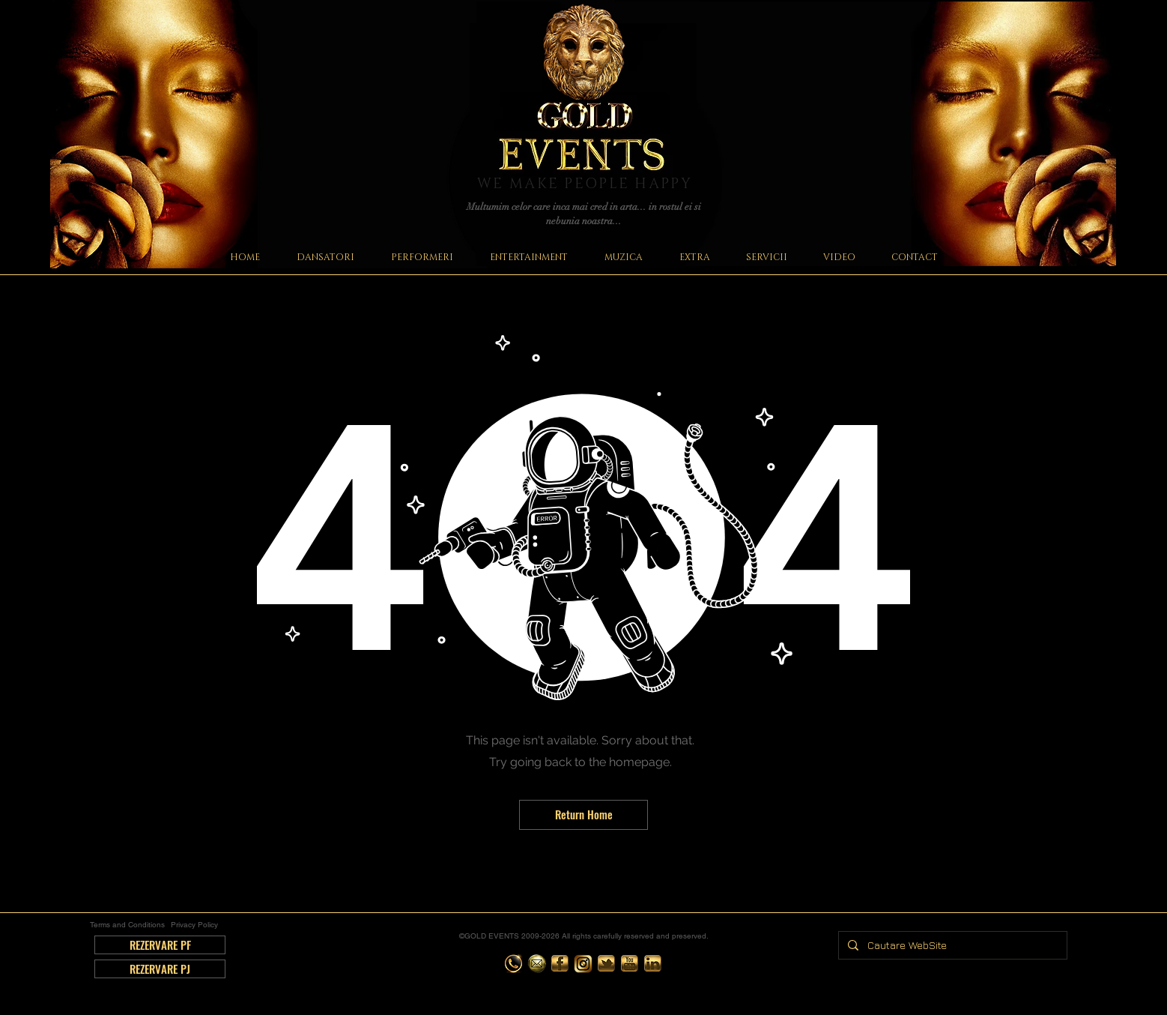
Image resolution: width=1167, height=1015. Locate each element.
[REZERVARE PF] (159, 945)
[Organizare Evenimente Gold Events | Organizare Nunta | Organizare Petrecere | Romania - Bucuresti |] (513, 963)
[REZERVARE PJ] (159, 969)
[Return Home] (583, 815)
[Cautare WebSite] (951, 945)
